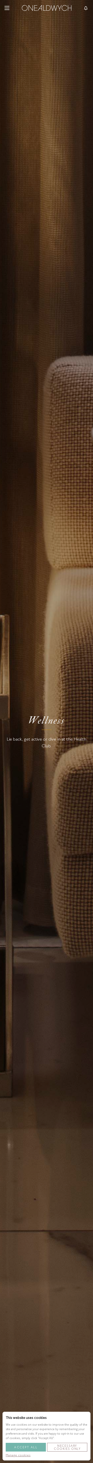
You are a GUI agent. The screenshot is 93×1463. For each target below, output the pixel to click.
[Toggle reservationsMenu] (86, 8)
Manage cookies (18, 1455)
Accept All (25, 1447)
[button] (6, 8)
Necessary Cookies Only (67, 1447)
